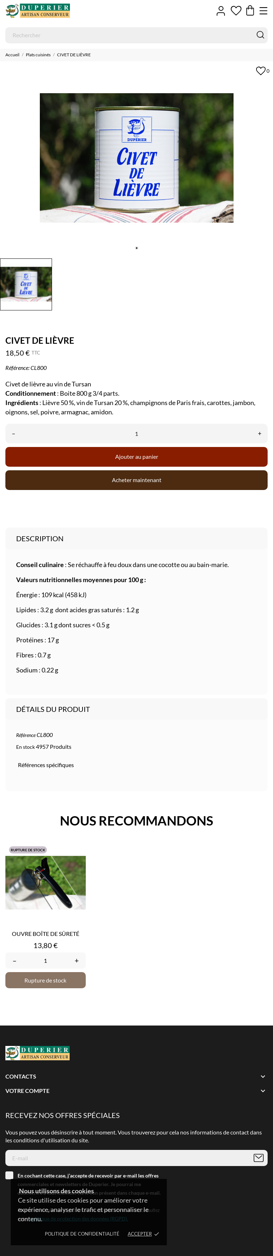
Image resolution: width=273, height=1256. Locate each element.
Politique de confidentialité (82, 1234)
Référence (26, 735)
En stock (25, 747)
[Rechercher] (136, 35)
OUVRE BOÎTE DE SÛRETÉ (45, 933)
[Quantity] (45, 960)
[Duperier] (37, 11)
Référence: (17, 367)
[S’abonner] (259, 1158)
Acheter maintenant (136, 479)
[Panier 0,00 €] (250, 10)
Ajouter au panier (136, 456)
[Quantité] (136, 433)
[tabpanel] (136, 158)
